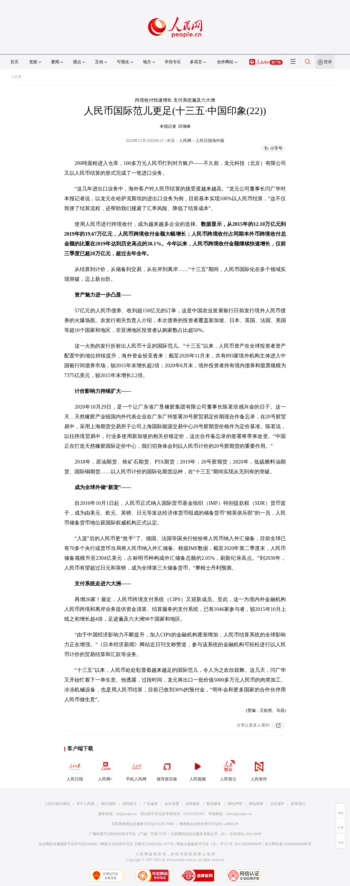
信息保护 (277, 804)
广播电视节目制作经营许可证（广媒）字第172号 (128, 834)
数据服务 (214, 804)
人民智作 (259, 769)
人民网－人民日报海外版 (201, 140)
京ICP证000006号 (248, 844)
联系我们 (298, 804)
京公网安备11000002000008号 (288, 844)
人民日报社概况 (57, 804)
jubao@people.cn (239, 814)
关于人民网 (85, 804)
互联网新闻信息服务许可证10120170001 (143, 824)
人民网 (16, 77)
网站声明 (235, 804)
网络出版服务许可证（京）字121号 (204, 844)
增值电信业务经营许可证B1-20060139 (209, 824)
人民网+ (105, 769)
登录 (328, 62)
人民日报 (75, 769)
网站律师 (256, 804)
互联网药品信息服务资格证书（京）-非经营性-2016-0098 (216, 834)
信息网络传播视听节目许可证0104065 (68, 844)
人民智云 (228, 769)
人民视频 (198, 769)
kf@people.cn (126, 814)
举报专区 (173, 62)
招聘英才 (129, 804)
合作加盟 (172, 804)
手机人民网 (136, 769)
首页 (14, 62)
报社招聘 (108, 804)
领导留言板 (167, 769)
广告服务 (150, 804)
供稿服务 (192, 804)
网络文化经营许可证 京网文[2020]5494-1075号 (137, 844)
